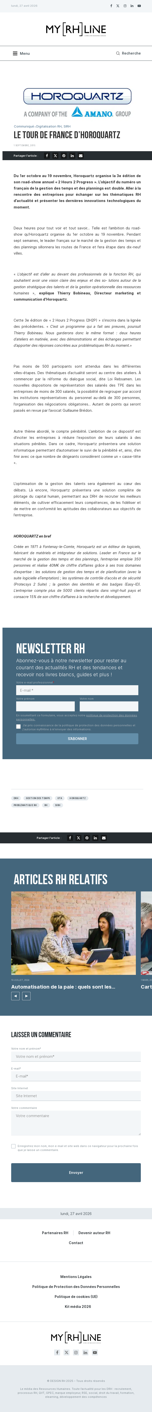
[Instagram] (125, 6)
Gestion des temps (38, 798)
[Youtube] (139, 6)
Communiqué (24, 126)
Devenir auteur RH (94, 1233)
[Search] (128, 53)
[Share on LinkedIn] (72, 156)
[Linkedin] (132, 6)
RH (46, 805)
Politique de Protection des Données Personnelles (76, 1286)
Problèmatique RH (25, 805)
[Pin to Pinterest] (64, 156)
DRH (16, 798)
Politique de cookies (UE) (76, 1296)
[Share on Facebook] (47, 156)
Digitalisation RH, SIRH (53, 126)
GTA (59, 798)
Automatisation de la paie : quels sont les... (63, 987)
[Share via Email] (81, 156)
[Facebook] (111, 6)
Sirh (58, 805)
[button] (15, 996)
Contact (76, 1243)
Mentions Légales (76, 1277)
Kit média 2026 (78, 1306)
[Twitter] (117, 6)
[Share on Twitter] (55, 156)
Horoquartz (78, 798)
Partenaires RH (55, 1233)
